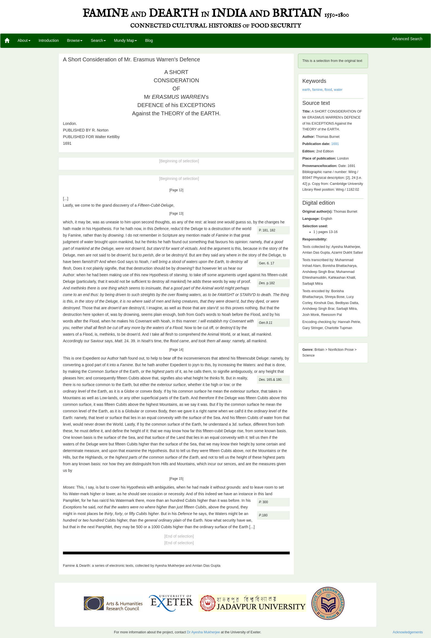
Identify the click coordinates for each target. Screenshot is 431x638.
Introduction (49, 40)
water (338, 90)
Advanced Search (407, 39)
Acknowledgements (408, 632)
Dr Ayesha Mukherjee (203, 632)
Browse (75, 40)
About (24, 40)
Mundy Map (125, 40)
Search (98, 40)
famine (317, 90)
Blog (149, 40)
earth (306, 90)
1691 (335, 144)
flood (328, 90)
